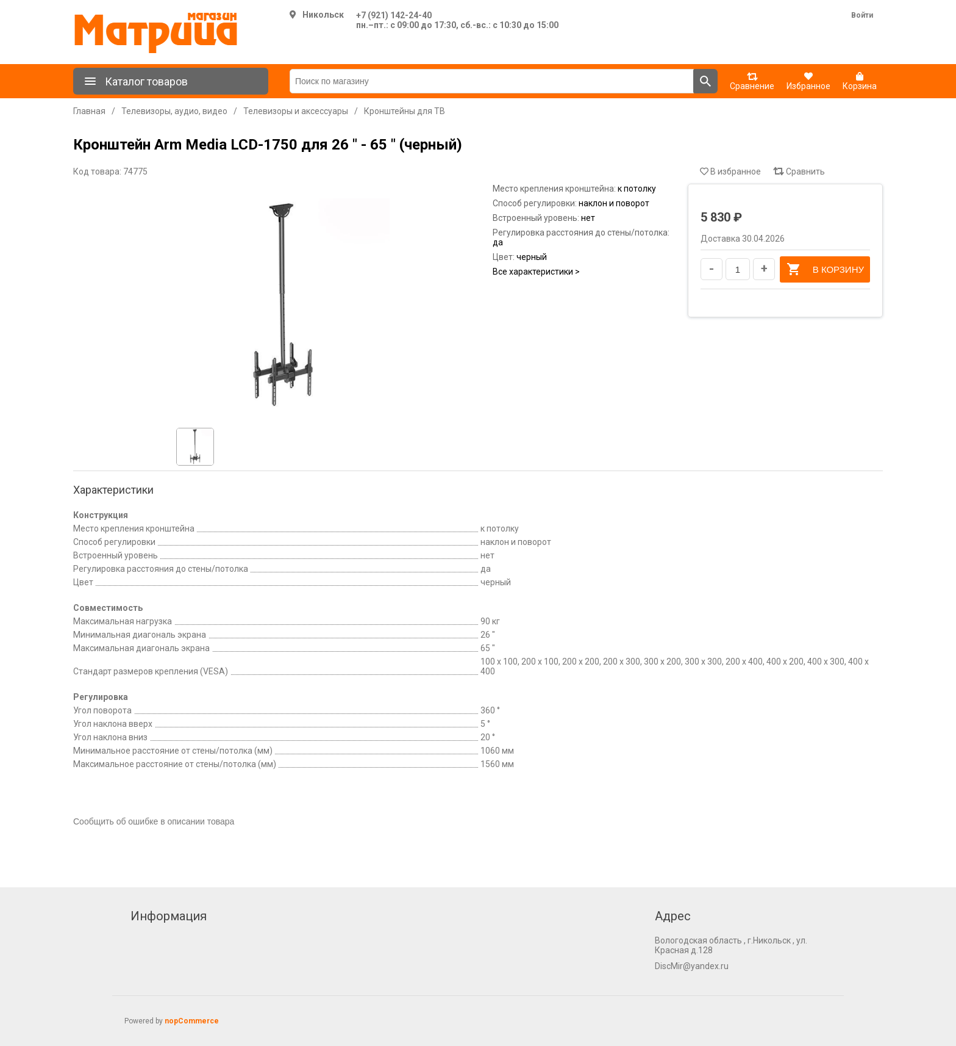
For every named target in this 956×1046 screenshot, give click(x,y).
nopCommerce (192, 1021)
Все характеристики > (536, 271)
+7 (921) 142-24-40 (394, 15)
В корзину (825, 269)
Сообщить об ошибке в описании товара (153, 821)
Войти (862, 15)
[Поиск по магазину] (492, 81)
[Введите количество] (738, 269)
